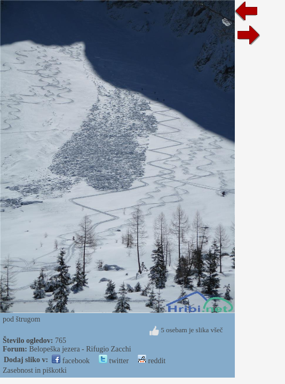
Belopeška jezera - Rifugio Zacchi (80, 349)
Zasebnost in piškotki (35, 370)
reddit (151, 361)
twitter (114, 361)
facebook (71, 361)
